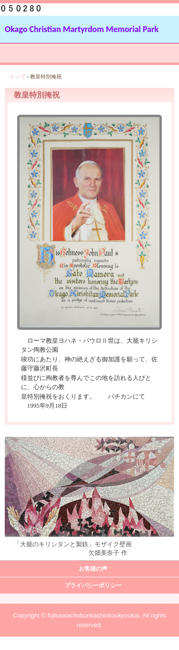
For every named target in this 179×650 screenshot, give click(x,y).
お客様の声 (93, 568)
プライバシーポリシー (93, 585)
